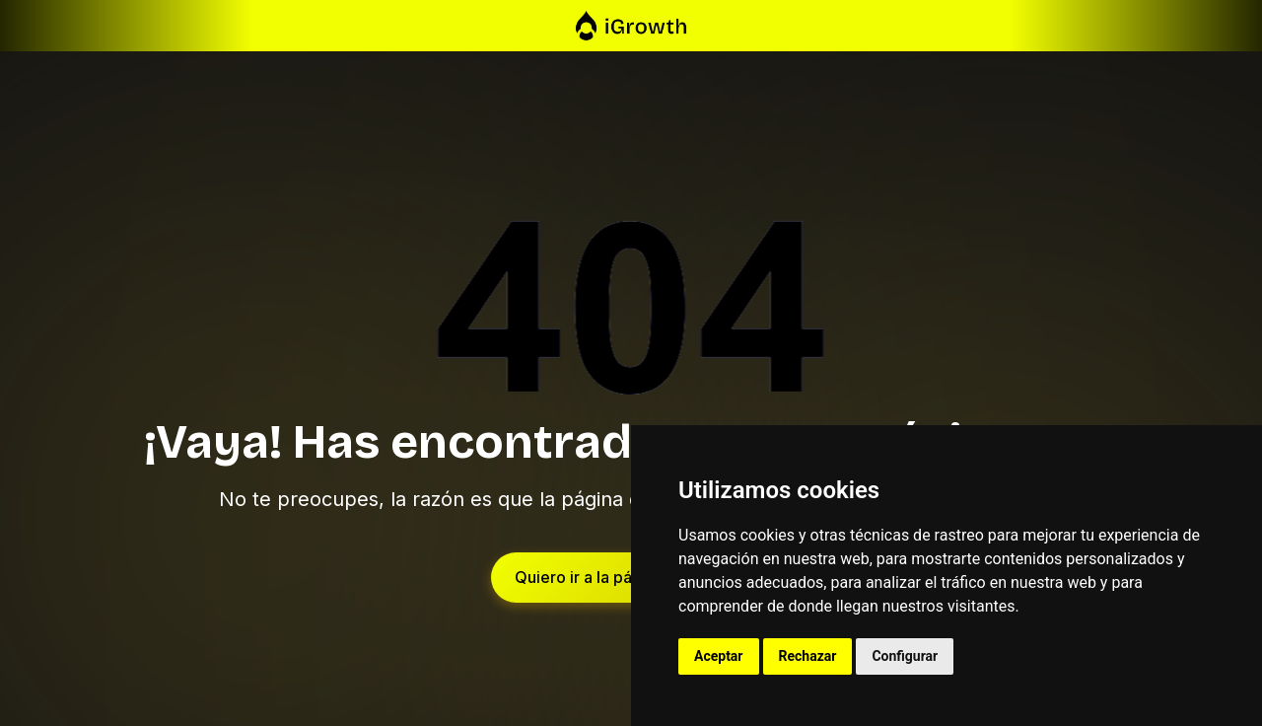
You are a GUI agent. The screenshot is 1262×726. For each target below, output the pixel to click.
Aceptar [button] (718, 656)
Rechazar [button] (808, 656)
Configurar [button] (905, 656)
